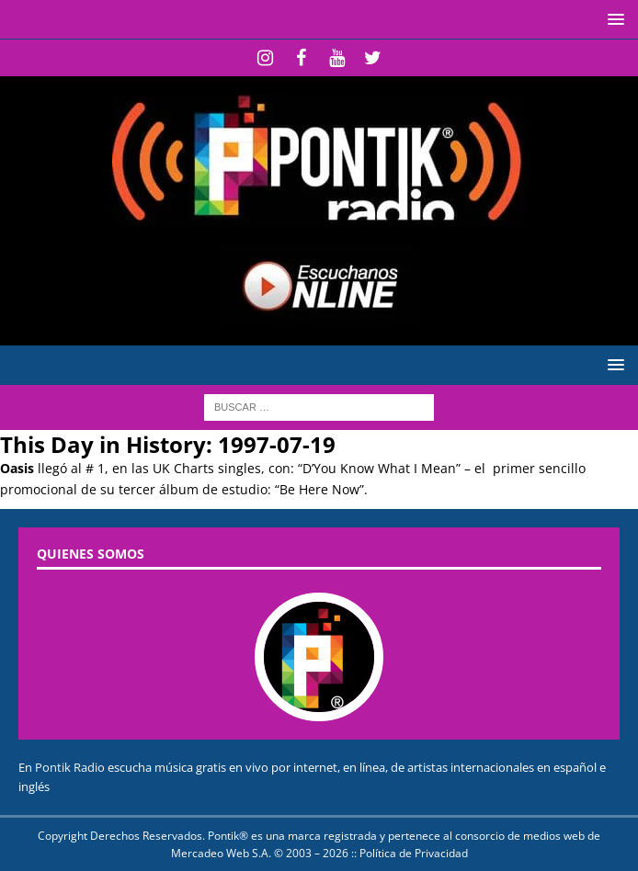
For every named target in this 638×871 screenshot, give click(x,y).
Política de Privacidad (413, 853)
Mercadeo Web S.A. (221, 853)
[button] (612, 19)
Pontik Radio (70, 767)
